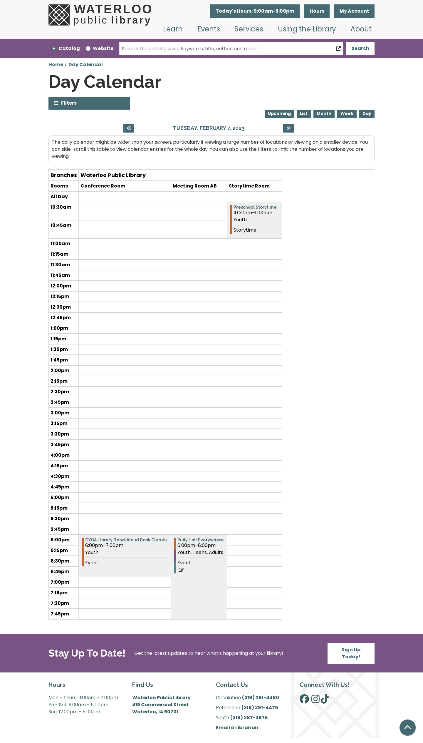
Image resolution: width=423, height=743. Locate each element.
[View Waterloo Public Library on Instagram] (315, 700)
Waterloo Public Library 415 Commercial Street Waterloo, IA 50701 (161, 704)
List (304, 113)
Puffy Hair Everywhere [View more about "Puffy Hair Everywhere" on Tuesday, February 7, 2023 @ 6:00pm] (200, 540)
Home (55, 64)
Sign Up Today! (351, 653)
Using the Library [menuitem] (307, 29)
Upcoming (279, 113)
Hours (317, 11)
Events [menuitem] (208, 29)
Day (366, 113)
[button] (255, 11)
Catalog (69, 48)
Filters (69, 102)
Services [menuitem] (248, 29)
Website (103, 48)
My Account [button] (354, 11)
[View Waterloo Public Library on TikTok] (325, 700)
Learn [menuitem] (173, 29)
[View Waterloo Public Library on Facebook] (304, 700)
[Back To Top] (408, 727)
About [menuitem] (361, 29)
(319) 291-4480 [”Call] (260, 697)
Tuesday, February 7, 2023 (209, 128)
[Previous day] (128, 128)
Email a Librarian (237, 727)
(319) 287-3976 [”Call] (249, 717)
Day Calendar (85, 64)
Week (346, 113)
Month (324, 113)
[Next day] (288, 128)
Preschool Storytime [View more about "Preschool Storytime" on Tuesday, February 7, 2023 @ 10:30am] (255, 207)
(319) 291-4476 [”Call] (259, 707)
